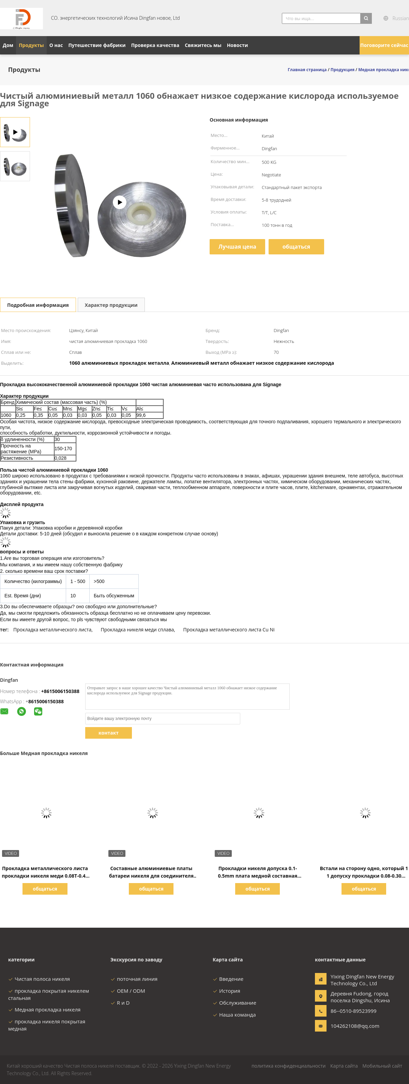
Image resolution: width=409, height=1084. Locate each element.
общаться (296, 246)
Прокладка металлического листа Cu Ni (229, 629)
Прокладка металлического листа (52, 629)
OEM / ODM (127, 990)
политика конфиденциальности (289, 1066)
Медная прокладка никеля (44, 1009)
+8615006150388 (60, 691)
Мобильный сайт (382, 1066)
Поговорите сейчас (384, 45)
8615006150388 (46, 701)
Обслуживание (234, 1002)
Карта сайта (344, 1066)
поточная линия (133, 978)
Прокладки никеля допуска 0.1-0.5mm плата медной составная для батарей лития (258, 875)
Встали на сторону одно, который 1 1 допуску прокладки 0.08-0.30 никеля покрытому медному (364, 875)
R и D (120, 1002)
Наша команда (234, 1014)
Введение (228, 978)
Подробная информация (38, 305)
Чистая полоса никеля (39, 978)
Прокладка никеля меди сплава (137, 629)
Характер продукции (111, 305)
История (226, 990)
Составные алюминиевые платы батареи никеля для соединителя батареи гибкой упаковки (151, 875)
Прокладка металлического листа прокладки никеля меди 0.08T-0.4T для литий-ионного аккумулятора (45, 875)
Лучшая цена (237, 246)
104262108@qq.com (352, 1025)
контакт (109, 732)
